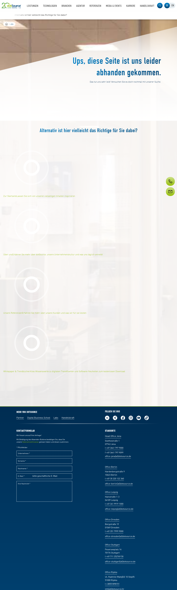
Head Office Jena (113, 436)
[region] (88, 15)
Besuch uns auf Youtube (138, 418)
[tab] (167, 5)
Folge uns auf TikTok (146, 418)
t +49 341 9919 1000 (114, 504)
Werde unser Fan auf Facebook (123, 418)
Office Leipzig (111, 492)
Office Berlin (111, 467)
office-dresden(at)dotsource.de (120, 536)
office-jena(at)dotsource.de (118, 456)
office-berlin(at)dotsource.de (119, 484)
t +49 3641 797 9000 (114, 448)
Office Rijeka (111, 572)
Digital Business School (38, 418)
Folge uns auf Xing (115, 418)
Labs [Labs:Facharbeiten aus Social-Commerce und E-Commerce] (56, 418)
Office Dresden (112, 520)
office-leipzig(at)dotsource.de (119, 509)
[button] (160, 5)
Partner (20, 418)
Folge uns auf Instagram (131, 418)
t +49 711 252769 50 (114, 557)
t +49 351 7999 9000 (114, 531)
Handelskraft (68, 418)
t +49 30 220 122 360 (114, 479)
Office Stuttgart (112, 545)
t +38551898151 (112, 584)
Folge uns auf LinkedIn (107, 418)
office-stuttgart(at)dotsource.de (120, 562)
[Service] (170, 196)
